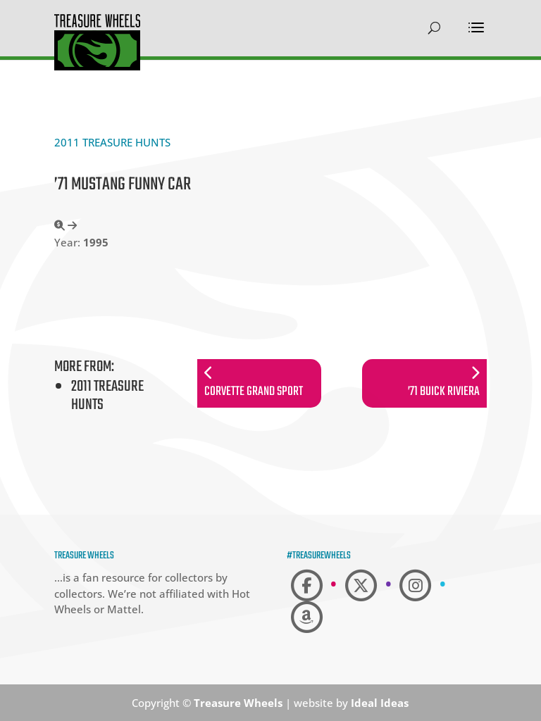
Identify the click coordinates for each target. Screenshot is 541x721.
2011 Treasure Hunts (112, 142)
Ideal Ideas (380, 703)
